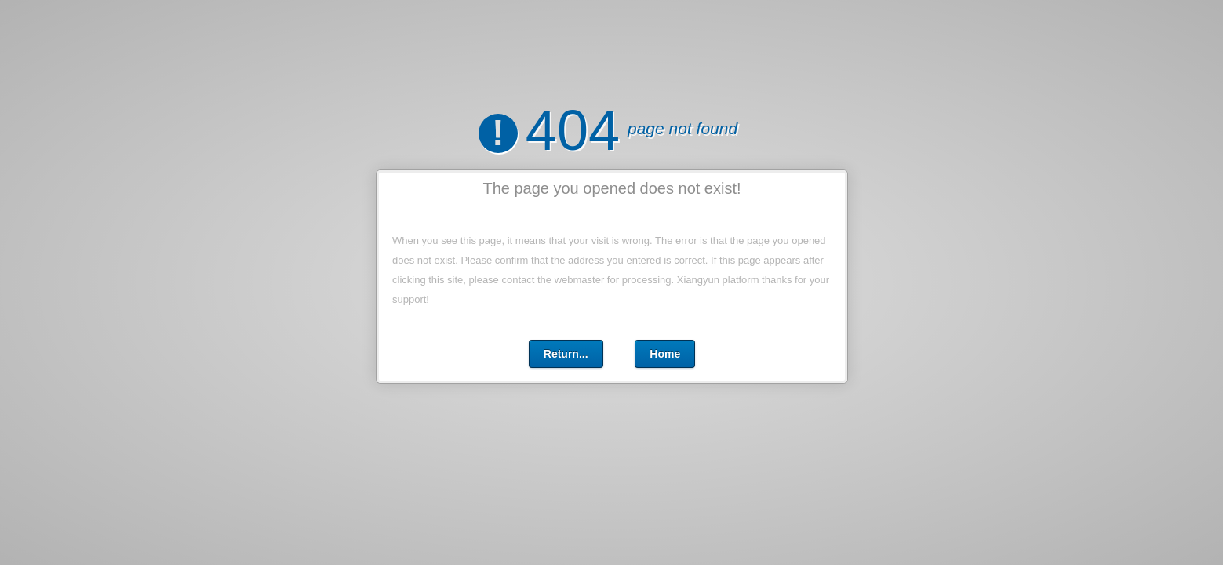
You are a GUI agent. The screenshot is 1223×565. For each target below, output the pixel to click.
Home (665, 354)
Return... (565, 354)
